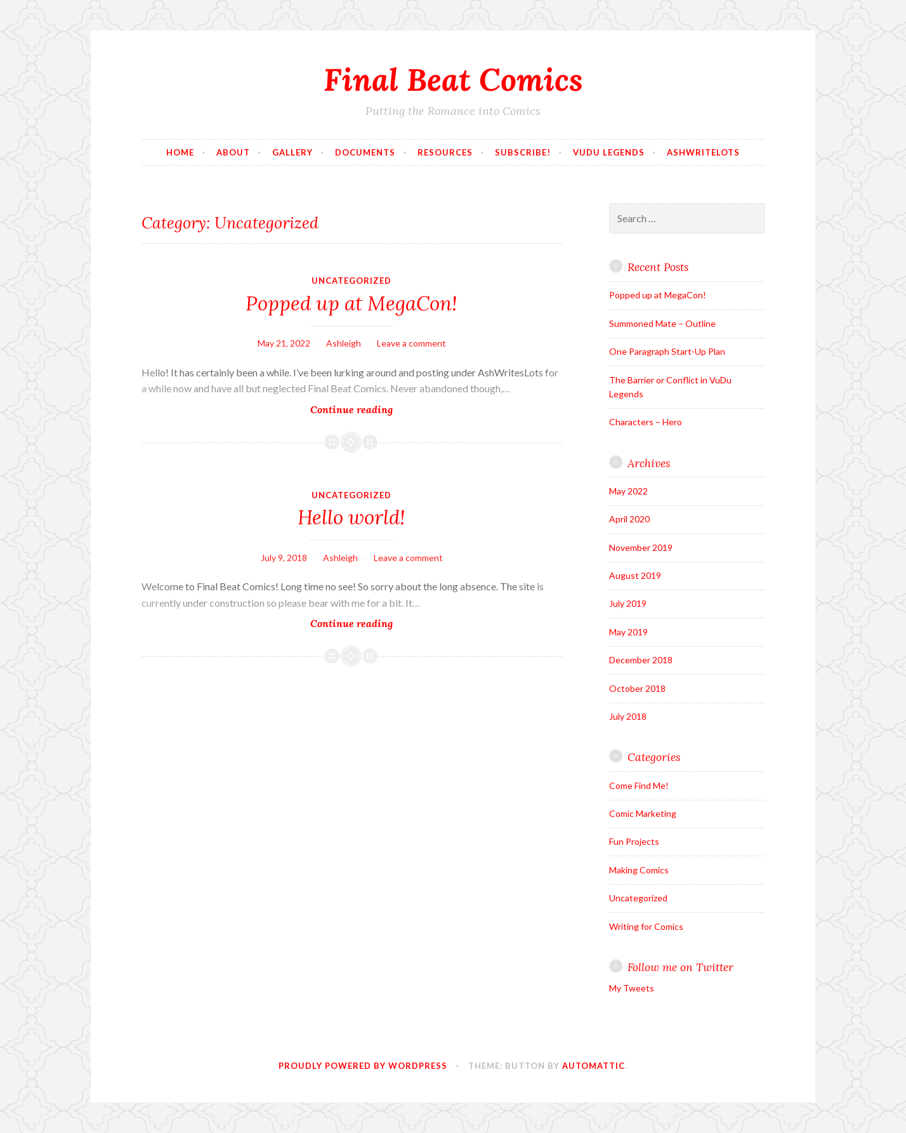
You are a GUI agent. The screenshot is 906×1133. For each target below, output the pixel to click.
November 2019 (641, 547)
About (233, 152)
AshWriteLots (703, 152)
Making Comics (639, 870)
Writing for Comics (646, 926)
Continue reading (374, 409)
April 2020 (629, 518)
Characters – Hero (645, 421)
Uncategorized (351, 280)
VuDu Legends (609, 152)
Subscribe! (523, 152)
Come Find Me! (639, 785)
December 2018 (641, 659)
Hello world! (351, 517)
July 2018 (628, 716)
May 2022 (628, 491)
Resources (445, 152)
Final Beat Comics (453, 79)
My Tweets (631, 988)
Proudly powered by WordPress (363, 1066)
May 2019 (628, 631)
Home (180, 152)
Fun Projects (634, 841)
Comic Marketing (642, 813)
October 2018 (637, 688)
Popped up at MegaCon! (351, 303)
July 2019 (628, 603)
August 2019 (635, 575)
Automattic (593, 1066)
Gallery (292, 152)
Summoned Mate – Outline (662, 323)
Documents (365, 152)
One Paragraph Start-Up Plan (667, 351)
